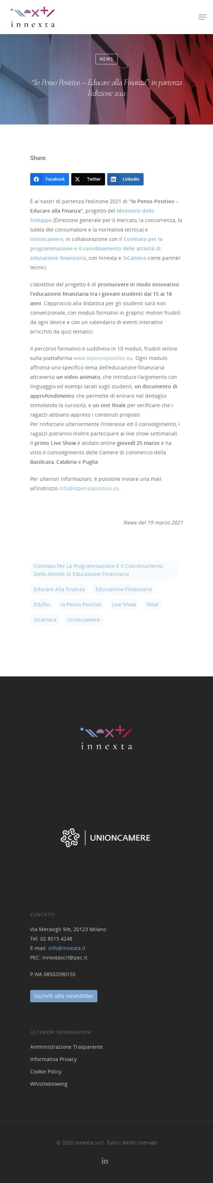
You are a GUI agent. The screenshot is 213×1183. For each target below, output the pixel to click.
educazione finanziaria (124, 589)
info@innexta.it (66, 948)
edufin (42, 604)
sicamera (45, 619)
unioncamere (83, 619)
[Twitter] (88, 179)
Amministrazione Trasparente (66, 1046)
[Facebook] (49, 179)
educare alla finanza (59, 589)
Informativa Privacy (53, 1059)
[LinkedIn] (125, 179)
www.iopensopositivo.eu (103, 358)
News (106, 59)
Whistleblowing (49, 1083)
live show (124, 604)
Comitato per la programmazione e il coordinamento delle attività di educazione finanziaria (98, 569)
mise (152, 604)
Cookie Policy (45, 1071)
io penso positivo (81, 604)
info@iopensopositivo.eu (89, 488)
